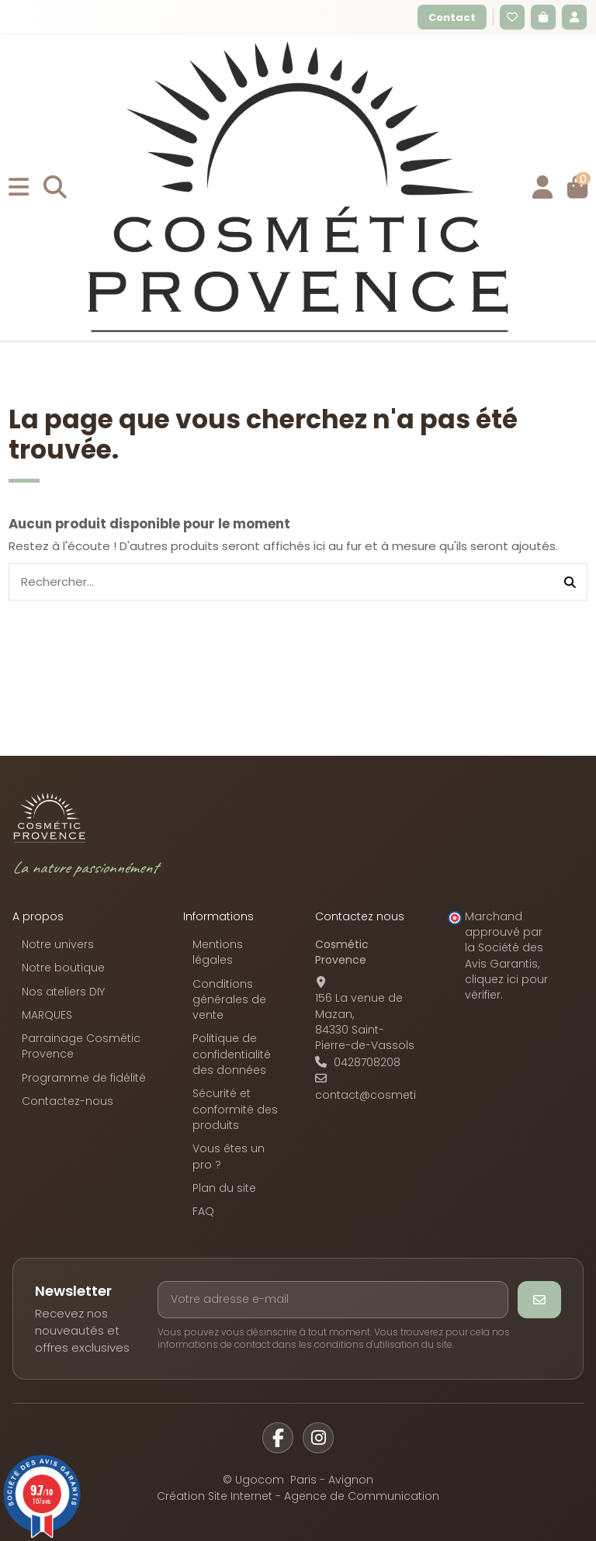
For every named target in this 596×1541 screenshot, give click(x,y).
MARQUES (47, 1015)
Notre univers (58, 944)
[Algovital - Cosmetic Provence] (49, 818)
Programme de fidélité (84, 1078)
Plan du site (224, 1188)
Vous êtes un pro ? (228, 1156)
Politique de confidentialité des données (231, 1054)
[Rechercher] (570, 582)
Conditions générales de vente (229, 999)
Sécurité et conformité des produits (235, 1109)
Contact (452, 17)
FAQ (203, 1211)
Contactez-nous (67, 1101)
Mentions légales (217, 952)
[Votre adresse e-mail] (333, 1299)
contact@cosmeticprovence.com (410, 1095)
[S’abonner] (539, 1299)
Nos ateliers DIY (63, 991)
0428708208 (367, 1062)
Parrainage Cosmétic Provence (81, 1045)
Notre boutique (63, 967)
